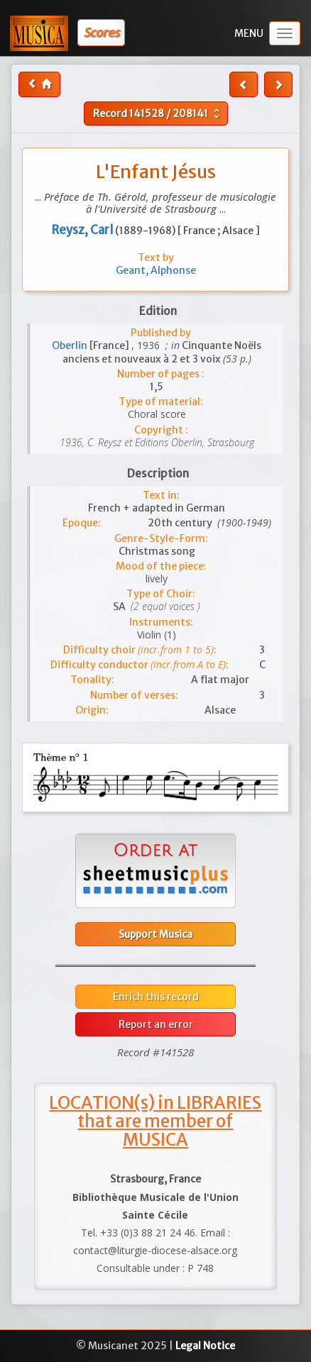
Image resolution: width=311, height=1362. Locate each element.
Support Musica (155, 934)
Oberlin (70, 345)
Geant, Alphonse (156, 270)
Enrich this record (156, 996)
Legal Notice (205, 1345)
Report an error (156, 1024)
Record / (158, 113)
